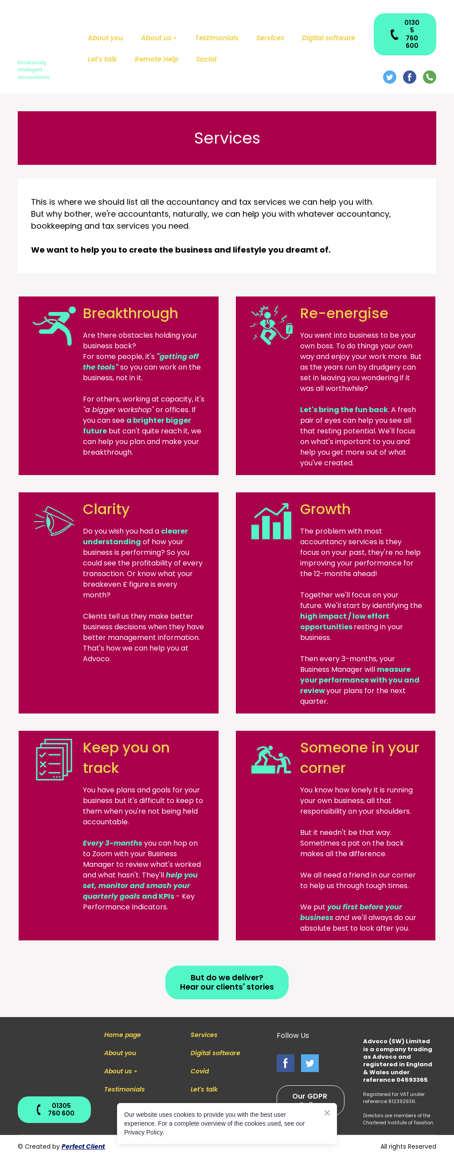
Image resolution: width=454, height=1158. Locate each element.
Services (270, 38)
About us (156, 38)
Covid (200, 1071)
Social (206, 59)
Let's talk (102, 59)
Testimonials (217, 38)
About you (105, 38)
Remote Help (156, 59)
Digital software (328, 38)
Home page (122, 1034)
